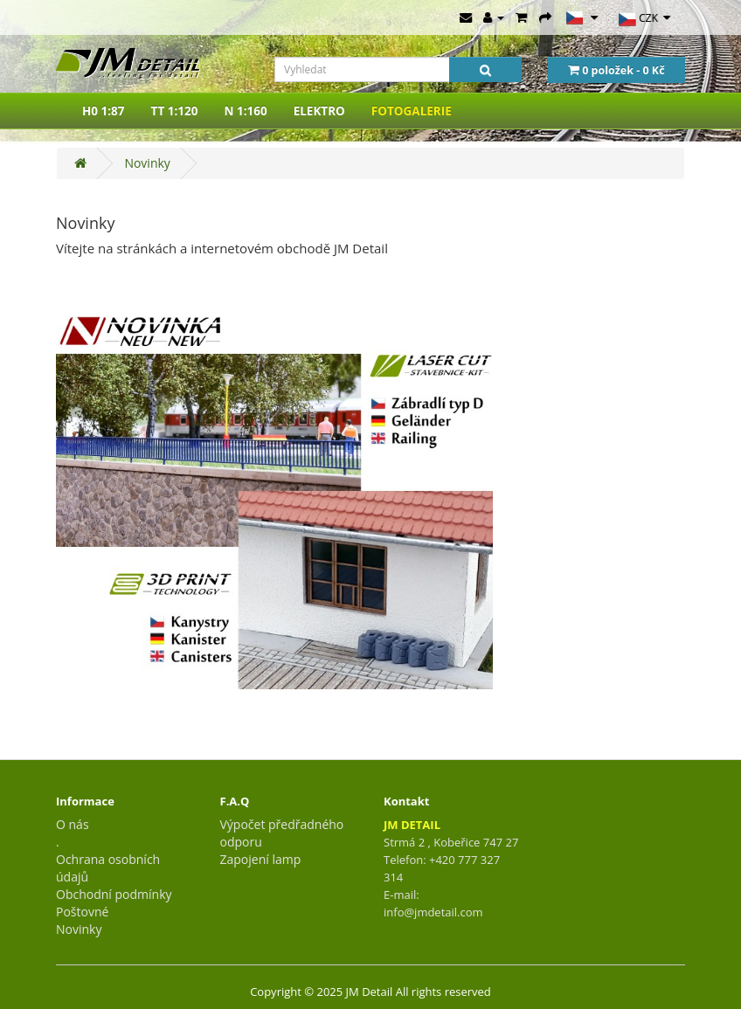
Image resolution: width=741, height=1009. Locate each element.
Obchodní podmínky (114, 894)
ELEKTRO (319, 111)
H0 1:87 (103, 111)
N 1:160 (245, 111)
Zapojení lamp (260, 859)
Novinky (147, 163)
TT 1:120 (174, 111)
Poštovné (82, 911)
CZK (644, 19)
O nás (72, 824)
